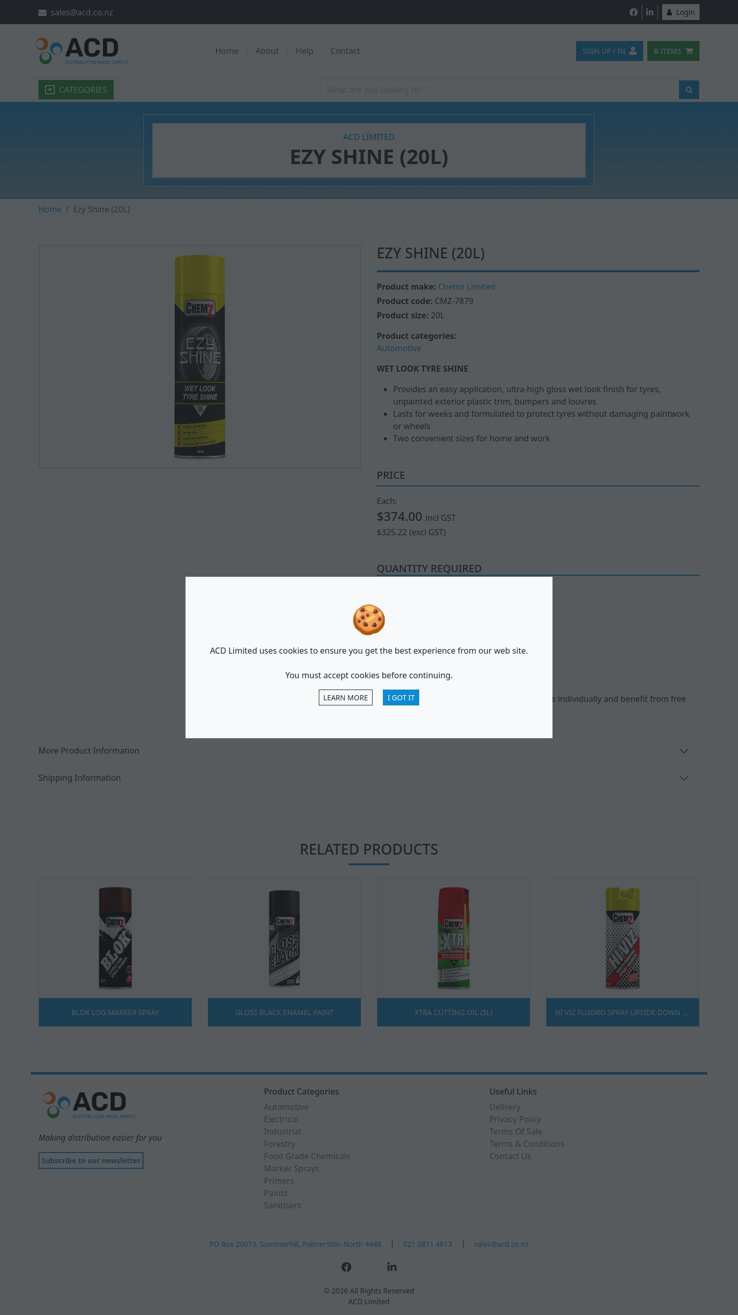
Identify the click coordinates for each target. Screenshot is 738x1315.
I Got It (401, 697)
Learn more (345, 697)
